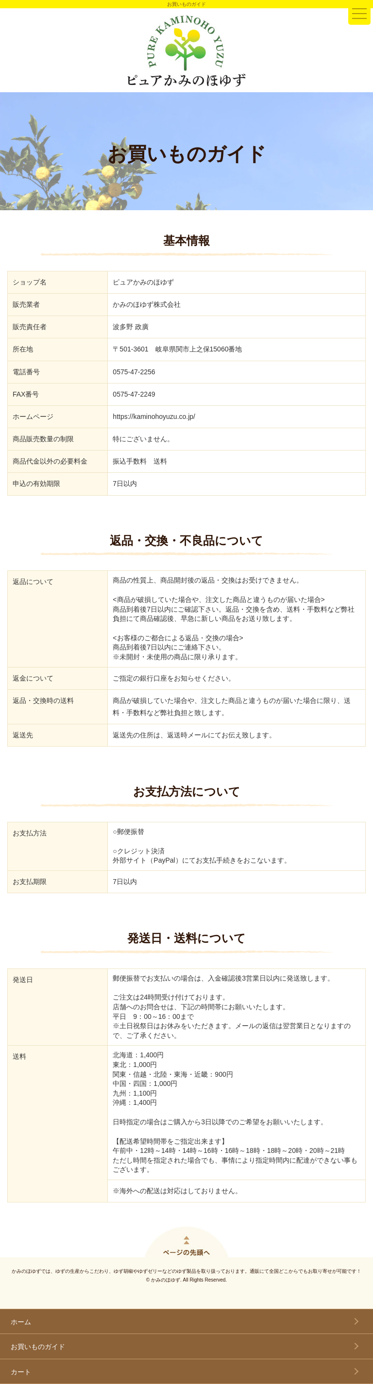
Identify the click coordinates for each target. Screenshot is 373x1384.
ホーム (21, 1322)
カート (21, 1372)
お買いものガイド (38, 1347)
